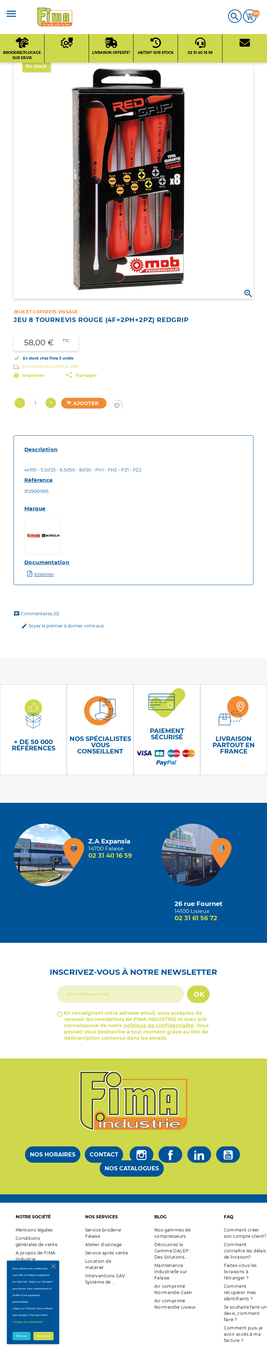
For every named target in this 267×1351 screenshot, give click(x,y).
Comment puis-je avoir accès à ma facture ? (243, 1334)
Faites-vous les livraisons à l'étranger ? (240, 1271)
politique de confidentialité (158, 1025)
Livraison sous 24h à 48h (50, 366)
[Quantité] (35, 403)
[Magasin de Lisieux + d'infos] (194, 855)
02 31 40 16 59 (110, 855)
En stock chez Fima (40, 358)
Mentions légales (34, 1230)
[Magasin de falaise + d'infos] (47, 855)
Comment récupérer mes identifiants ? (240, 1292)
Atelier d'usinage (103, 1244)
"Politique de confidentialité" (28, 1322)
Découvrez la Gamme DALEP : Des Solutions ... (172, 1251)
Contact (104, 1154)
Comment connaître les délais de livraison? (245, 1251)
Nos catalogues (132, 1168)
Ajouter (82, 403)
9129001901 (44, 574)
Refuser (21, 1336)
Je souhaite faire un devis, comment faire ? (245, 1313)
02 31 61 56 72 (196, 918)
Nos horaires (52, 1154)
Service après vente (106, 1252)
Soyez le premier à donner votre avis (62, 626)
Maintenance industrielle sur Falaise (170, 1271)
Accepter (43, 1336)
